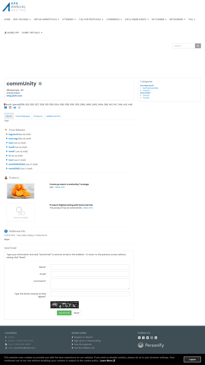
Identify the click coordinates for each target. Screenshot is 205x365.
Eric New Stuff (147, 86)
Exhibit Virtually (32, 32)
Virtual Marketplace (46, 19)
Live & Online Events (137, 19)
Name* (42, 267)
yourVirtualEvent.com (24, 347)
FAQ (192, 19)
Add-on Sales (22, 19)
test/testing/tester (150, 88)
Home (7, 19)
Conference (114, 19)
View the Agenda (82, 344)
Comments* (40, 281)
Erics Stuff (145, 93)
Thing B (146, 90)
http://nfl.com (14, 95)
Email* (43, 274)
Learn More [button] (106, 360)
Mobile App (12, 32)
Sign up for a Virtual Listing (86, 340)
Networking (177, 19)
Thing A (146, 95)
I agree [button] (192, 359)
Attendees (69, 19)
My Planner (159, 19)
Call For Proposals (91, 19)
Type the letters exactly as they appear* (30, 295)
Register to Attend (82, 337)
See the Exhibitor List (83, 347)
